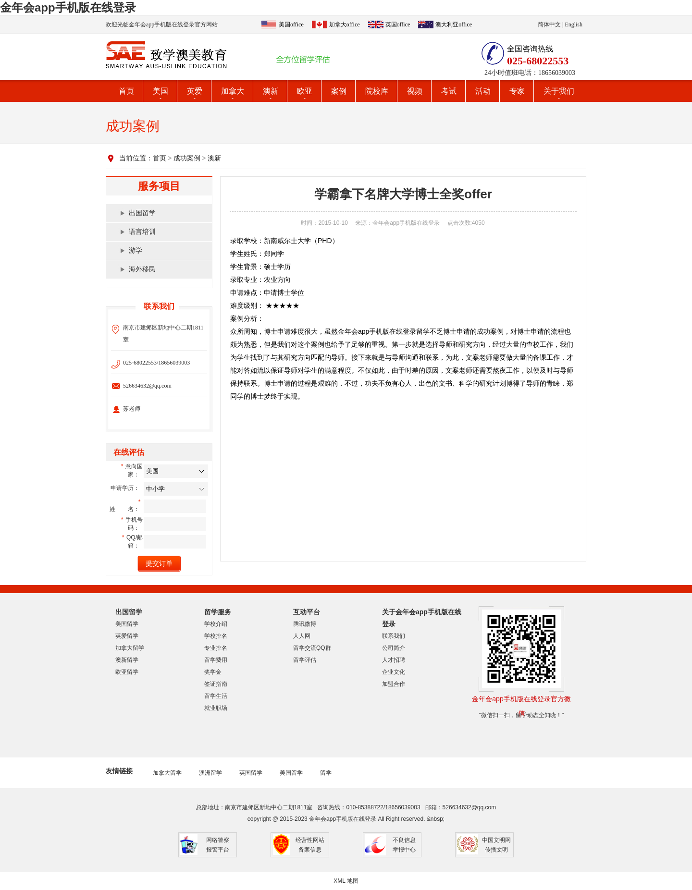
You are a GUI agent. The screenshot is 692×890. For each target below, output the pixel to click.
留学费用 (215, 660)
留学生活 (215, 696)
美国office (291, 24)
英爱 (194, 91)
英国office (397, 24)
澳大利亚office (453, 24)
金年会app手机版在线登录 (68, 7)
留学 (326, 772)
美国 (160, 91)
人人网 (301, 636)
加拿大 (232, 91)
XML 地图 (346, 881)
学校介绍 (215, 624)
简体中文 (549, 24)
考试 (449, 91)
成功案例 (186, 158)
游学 (135, 250)
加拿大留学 (129, 648)
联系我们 (393, 636)
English (573, 24)
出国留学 (142, 213)
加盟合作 (393, 684)
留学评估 (304, 660)
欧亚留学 (126, 672)
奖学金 (213, 672)
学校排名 (215, 636)
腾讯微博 (304, 624)
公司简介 (393, 648)
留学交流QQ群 (312, 648)
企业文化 (393, 672)
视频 (414, 91)
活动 (483, 91)
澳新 (270, 91)
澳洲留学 (210, 772)
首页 (126, 91)
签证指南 (215, 684)
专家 (517, 91)
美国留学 (126, 624)
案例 (338, 91)
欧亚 (304, 91)
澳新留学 (126, 660)
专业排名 (215, 648)
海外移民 (142, 269)
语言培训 (142, 231)
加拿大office (344, 24)
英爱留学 (126, 636)
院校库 (376, 91)
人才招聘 (393, 660)
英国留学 (250, 772)
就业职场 (215, 708)
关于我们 (559, 91)
